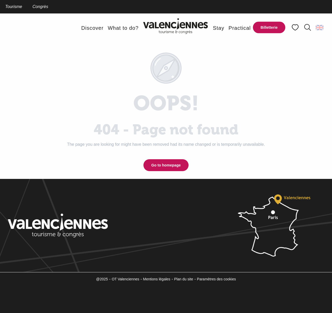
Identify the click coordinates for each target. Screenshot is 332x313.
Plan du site (183, 279)
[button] (307, 27)
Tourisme (13, 6)
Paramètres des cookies (216, 279)
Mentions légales (156, 279)
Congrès (40, 6)
